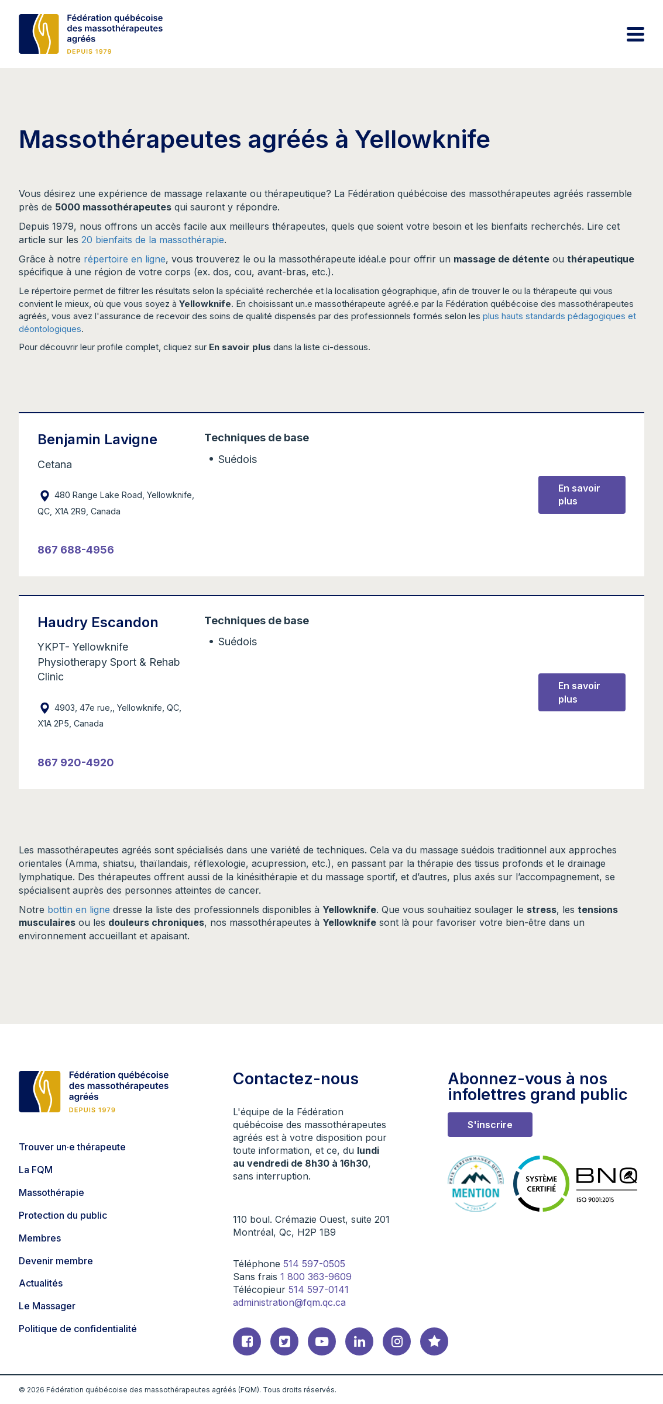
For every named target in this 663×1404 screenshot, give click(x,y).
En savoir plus (579, 494)
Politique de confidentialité (78, 1328)
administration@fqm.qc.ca (289, 1302)
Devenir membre (56, 1261)
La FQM (36, 1169)
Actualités (41, 1283)
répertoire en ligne (125, 259)
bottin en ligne (78, 909)
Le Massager (47, 1306)
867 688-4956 (75, 550)
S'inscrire (490, 1124)
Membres (40, 1238)
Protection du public (63, 1215)
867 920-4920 (75, 762)
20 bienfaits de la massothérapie (152, 239)
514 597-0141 (318, 1289)
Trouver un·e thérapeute (72, 1147)
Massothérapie (51, 1192)
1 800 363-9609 (316, 1276)
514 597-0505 (314, 1264)
